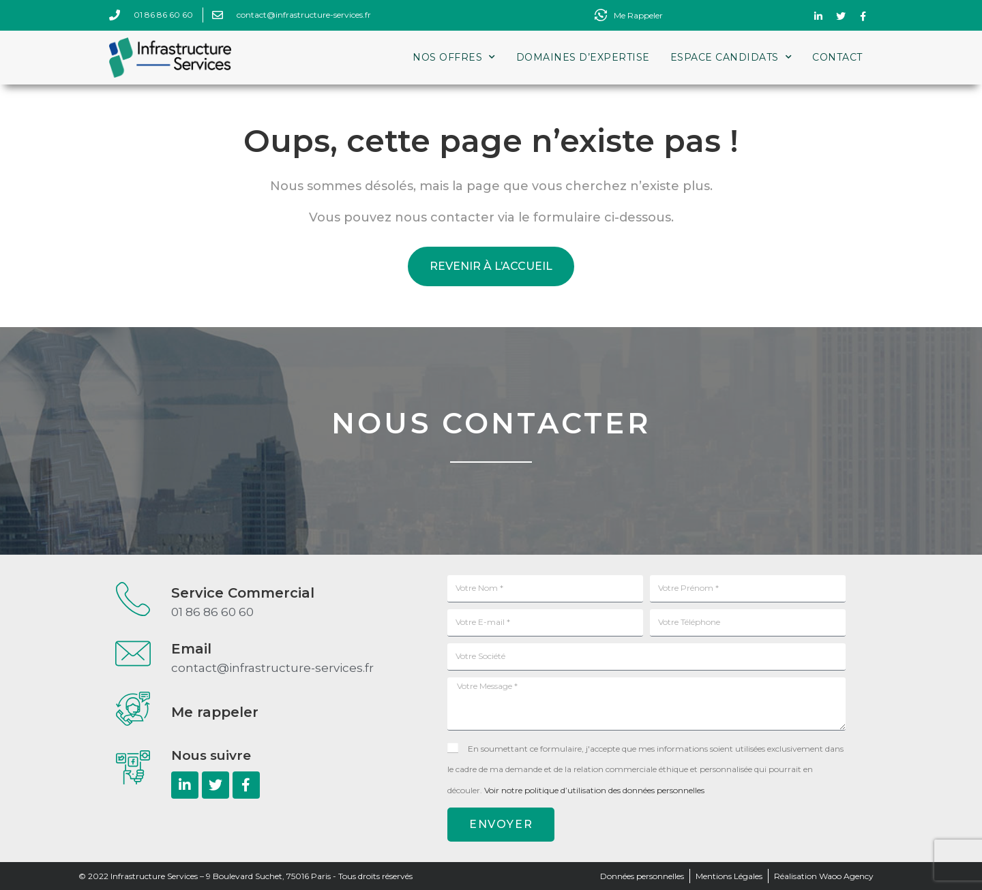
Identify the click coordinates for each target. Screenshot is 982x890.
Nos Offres (454, 57)
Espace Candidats (731, 57)
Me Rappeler (638, 15)
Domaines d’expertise (583, 57)
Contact (837, 57)
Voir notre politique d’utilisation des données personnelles (594, 790)
